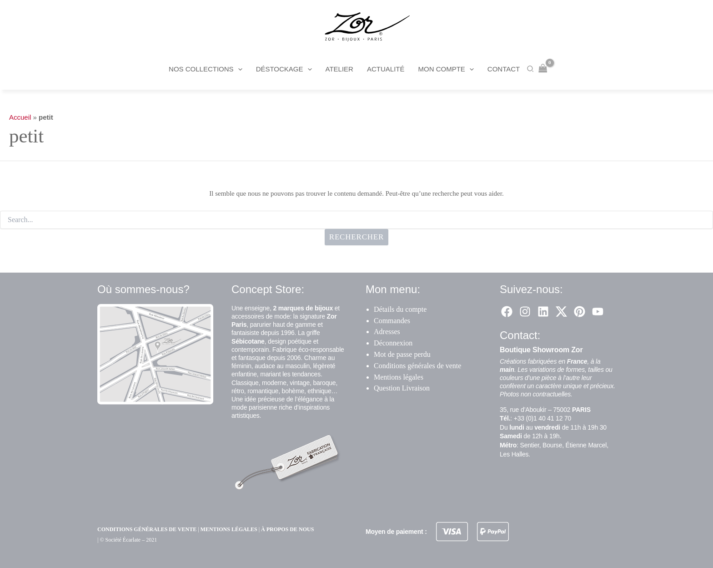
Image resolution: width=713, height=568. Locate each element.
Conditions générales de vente (417, 366)
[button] (238, 69)
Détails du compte (400, 309)
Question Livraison (402, 388)
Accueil (20, 117)
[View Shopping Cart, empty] (543, 69)
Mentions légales (398, 377)
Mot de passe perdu (402, 354)
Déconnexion (393, 343)
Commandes (392, 321)
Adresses (387, 331)
